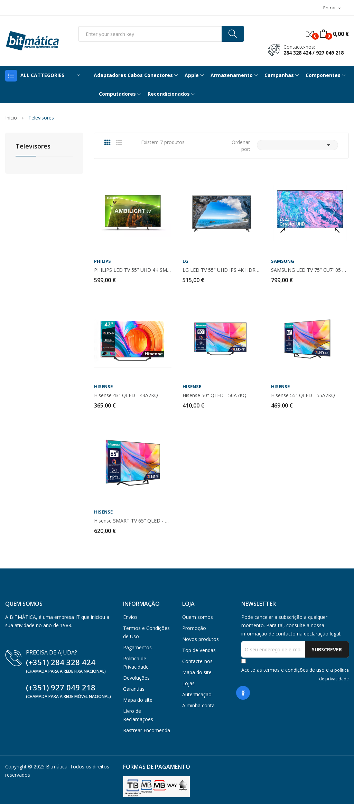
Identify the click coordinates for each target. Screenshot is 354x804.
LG (185, 261)
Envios (130, 617)
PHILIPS (102, 261)
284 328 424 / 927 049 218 (313, 52)
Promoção (194, 628)
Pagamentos (137, 647)
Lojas (188, 683)
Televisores (33, 146)
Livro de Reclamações (138, 715)
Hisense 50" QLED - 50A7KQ (214, 395)
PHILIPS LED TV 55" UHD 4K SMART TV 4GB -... (132, 270)
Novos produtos (200, 639)
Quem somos (197, 617)
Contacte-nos (197, 661)
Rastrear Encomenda (146, 730)
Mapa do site (137, 700)
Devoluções (136, 677)
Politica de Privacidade (136, 662)
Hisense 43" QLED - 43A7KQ (126, 395)
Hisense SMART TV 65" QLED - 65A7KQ (132, 521)
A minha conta (198, 705)
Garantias (134, 689)
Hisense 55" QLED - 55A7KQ (303, 395)
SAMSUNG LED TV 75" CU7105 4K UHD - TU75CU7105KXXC (309, 270)
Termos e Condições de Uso (146, 632)
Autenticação (197, 694)
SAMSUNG (282, 261)
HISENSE (103, 386)
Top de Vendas (199, 650)
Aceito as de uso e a (295, 674)
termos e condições (285, 670)
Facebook (243, 693)
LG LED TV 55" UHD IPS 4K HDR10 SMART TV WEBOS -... (221, 270)
